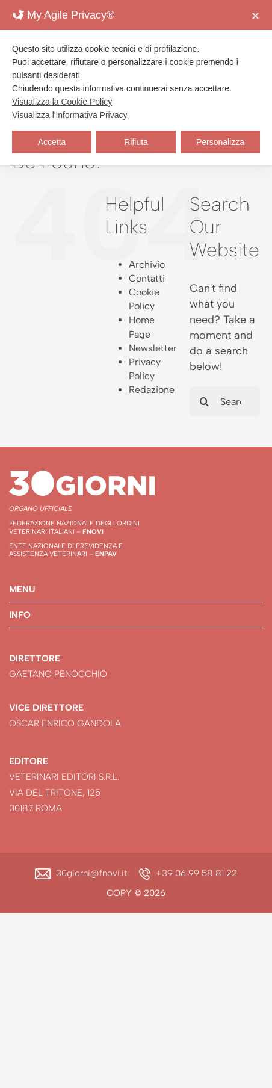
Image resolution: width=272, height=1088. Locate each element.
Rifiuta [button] (136, 142)
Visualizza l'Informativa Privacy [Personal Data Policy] (69, 115)
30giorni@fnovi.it (91, 873)
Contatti (147, 278)
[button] (136, 589)
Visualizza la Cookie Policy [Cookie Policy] (62, 102)
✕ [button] (255, 16)
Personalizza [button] (220, 142)
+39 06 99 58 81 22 (196, 873)
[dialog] (136, 82)
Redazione (152, 389)
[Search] (205, 401)
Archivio (147, 264)
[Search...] (225, 401)
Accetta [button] (52, 142)
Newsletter (153, 348)
